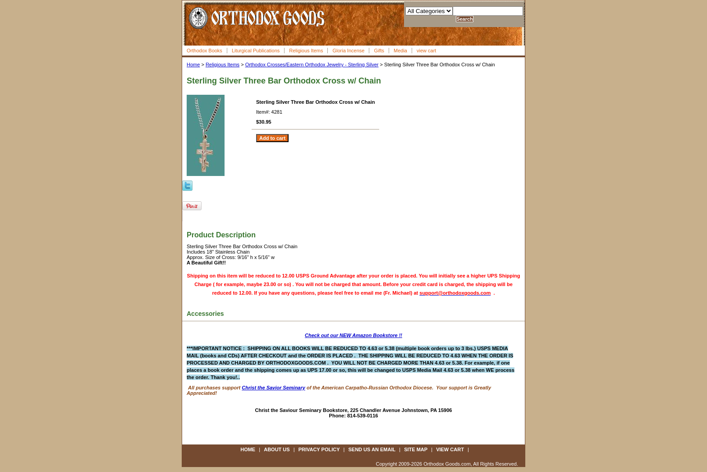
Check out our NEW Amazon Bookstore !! (353, 335)
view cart (426, 50)
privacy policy (319, 449)
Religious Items (306, 50)
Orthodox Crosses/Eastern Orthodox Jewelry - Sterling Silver (312, 64)
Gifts (379, 50)
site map (415, 449)
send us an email (372, 449)
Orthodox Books (204, 50)
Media (400, 50)
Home (193, 64)
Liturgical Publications (256, 50)
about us (276, 449)
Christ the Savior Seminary (273, 387)
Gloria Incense (348, 50)
